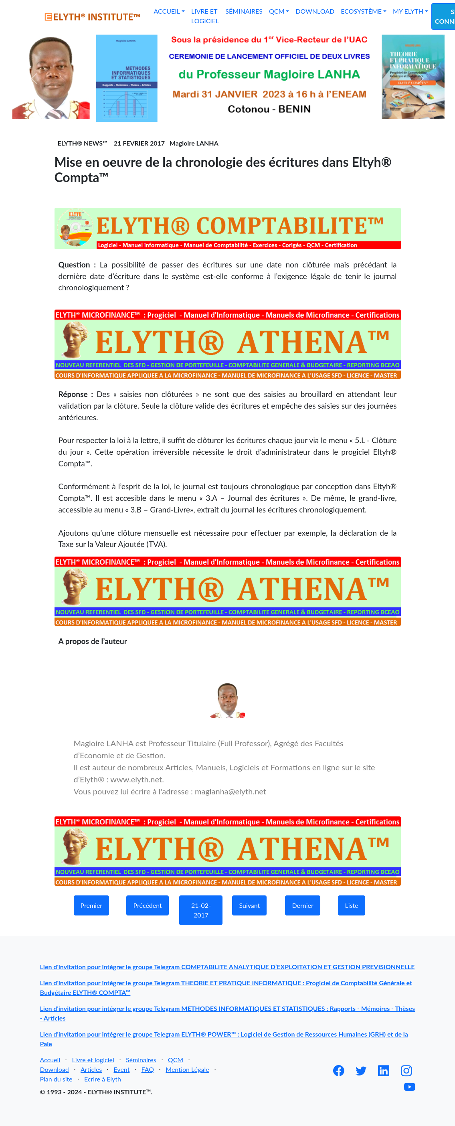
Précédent (147, 905)
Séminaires (244, 11)
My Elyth (408, 11)
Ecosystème (361, 11)
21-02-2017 (201, 910)
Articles (91, 1069)
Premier (92, 905)
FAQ (148, 1069)
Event (121, 1069)
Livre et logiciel (205, 15)
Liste (351, 905)
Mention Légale (187, 1069)
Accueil (167, 11)
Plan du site (56, 1079)
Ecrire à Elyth (102, 1079)
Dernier (302, 905)
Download (314, 11)
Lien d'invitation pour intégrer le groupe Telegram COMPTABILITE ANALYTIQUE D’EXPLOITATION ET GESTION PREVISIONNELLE (227, 966)
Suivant (249, 905)
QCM (276, 11)
